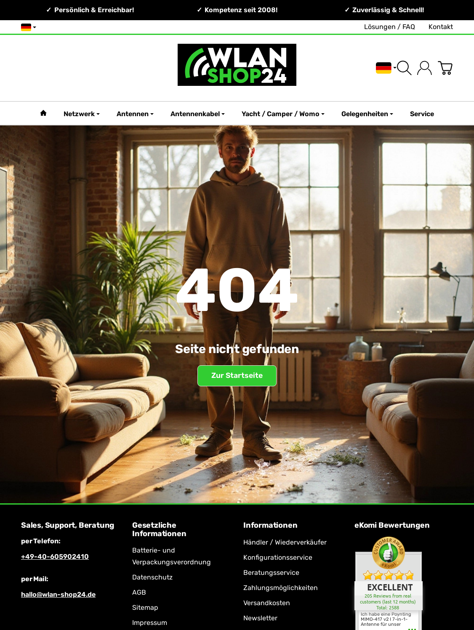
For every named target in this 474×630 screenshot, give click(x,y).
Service (422, 114)
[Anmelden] (424, 68)
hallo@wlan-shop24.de (58, 594)
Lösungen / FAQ (389, 27)
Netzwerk (82, 114)
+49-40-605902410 (55, 557)
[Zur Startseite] (237, 68)
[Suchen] (404, 68)
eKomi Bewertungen (392, 525)
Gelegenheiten (367, 114)
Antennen (135, 114)
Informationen (270, 525)
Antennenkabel (197, 114)
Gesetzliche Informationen (159, 529)
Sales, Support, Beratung (67, 525)
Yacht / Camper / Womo (283, 114)
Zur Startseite (237, 375)
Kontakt (441, 27)
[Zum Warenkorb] (445, 68)
